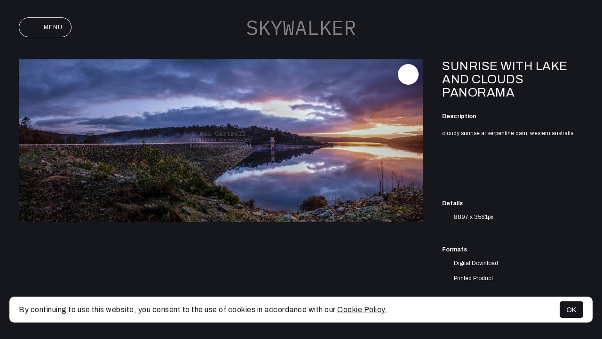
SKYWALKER (301, 27)
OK (571, 310)
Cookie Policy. (362, 310)
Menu (45, 27)
